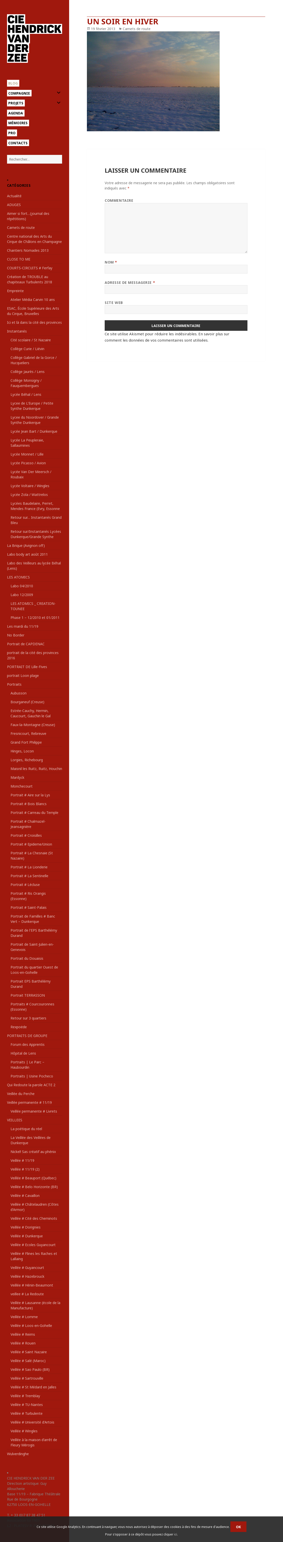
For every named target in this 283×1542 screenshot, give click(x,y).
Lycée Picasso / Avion (28, 463)
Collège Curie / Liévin (27, 348)
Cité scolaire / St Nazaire (31, 340)
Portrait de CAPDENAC (26, 643)
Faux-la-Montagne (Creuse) (33, 724)
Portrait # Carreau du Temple (34, 812)
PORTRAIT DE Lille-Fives (27, 666)
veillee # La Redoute (27, 1294)
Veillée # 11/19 (22, 1160)
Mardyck (17, 777)
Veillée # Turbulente (27, 1413)
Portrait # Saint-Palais (29, 907)
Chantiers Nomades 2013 (28, 250)
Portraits (14, 684)
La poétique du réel (26, 1128)
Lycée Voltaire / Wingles (30, 485)
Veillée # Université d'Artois (32, 1422)
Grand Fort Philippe (26, 742)
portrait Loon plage (23, 675)
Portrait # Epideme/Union (31, 844)
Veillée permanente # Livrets (34, 1111)
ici (175, 1534)
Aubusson (19, 693)
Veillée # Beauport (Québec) (33, 1178)
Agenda (15, 113)
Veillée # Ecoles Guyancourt (33, 1244)
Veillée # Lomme (24, 1316)
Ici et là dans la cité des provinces (34, 322)
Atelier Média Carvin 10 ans (33, 299)
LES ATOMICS (18, 577)
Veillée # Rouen (23, 1343)
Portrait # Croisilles (26, 835)
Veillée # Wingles (24, 1431)
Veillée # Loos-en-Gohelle (31, 1325)
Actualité (14, 196)
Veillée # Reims (23, 1334)
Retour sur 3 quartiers (28, 1018)
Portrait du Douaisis (27, 958)
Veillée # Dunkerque (27, 1236)
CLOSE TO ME (18, 259)
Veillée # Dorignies (26, 1227)
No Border (15, 635)
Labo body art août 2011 (27, 554)
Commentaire (119, 200)
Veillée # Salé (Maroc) (28, 1360)
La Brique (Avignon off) (26, 545)
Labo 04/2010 (22, 586)
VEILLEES (14, 1120)
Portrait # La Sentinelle (29, 875)
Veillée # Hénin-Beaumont (32, 1285)
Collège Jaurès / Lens (28, 371)
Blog (13, 83)
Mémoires (18, 122)
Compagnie (19, 93)
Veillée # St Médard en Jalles (33, 1387)
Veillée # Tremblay (25, 1395)
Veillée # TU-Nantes (27, 1404)
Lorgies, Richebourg (27, 759)
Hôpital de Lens (23, 1053)
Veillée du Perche (21, 1093)
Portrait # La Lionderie (29, 867)
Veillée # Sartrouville (27, 1378)
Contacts (18, 143)
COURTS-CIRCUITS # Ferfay (29, 268)
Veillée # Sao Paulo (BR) (30, 1369)
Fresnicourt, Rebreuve (28, 733)
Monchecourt (22, 786)
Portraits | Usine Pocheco (32, 1076)
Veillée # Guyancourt (27, 1267)
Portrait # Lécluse (25, 884)
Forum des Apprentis (28, 1044)
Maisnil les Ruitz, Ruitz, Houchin (36, 768)
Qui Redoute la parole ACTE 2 (31, 1084)
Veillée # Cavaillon (25, 1195)
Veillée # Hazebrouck (27, 1276)
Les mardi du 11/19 (22, 626)
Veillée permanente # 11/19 (29, 1102)
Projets (15, 103)
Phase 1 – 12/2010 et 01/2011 (35, 617)
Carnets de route (21, 227)
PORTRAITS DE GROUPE (27, 1035)
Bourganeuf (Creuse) (27, 701)
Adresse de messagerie (130, 282)
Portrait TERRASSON (28, 995)
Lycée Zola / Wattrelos (29, 494)
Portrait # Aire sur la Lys (30, 795)
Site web (114, 302)
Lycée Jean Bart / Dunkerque (34, 431)
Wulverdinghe (18, 1453)
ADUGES (14, 204)
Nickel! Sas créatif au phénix (33, 1151)
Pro (12, 133)
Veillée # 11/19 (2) (25, 1169)
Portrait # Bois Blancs (29, 803)
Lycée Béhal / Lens (26, 394)
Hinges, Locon (22, 751)
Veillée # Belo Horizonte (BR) (34, 1186)
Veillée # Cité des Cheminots (34, 1218)
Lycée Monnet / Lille (27, 454)
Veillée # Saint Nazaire (29, 1352)
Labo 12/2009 (22, 594)
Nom (111, 262)
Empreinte (15, 290)
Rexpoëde (19, 1026)
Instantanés (17, 331)
